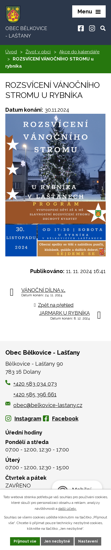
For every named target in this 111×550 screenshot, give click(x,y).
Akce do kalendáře (79, 51)
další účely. (67, 509)
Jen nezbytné (57, 541)
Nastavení (88, 541)
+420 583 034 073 (35, 384)
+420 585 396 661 (35, 394)
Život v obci (38, 51)
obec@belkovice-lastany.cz (43, 405)
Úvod (11, 51)
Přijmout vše (25, 541)
